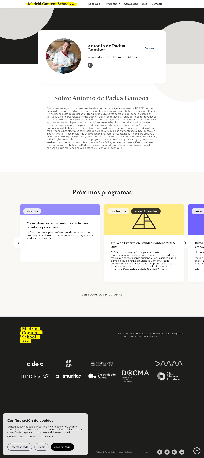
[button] (112, 4)
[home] (51, 4)
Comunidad (131, 4)
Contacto (157, 4)
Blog (144, 4)
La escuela (94, 4)
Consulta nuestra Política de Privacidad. (31, 436)
